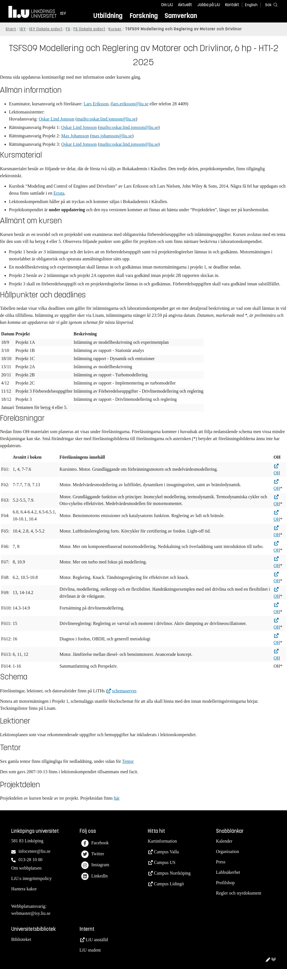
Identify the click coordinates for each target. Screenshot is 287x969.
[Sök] (270, 4)
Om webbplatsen (26, 868)
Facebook (95, 843)
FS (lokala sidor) (89, 29)
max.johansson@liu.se (112, 135)
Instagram (95, 865)
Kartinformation (162, 841)
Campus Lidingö (169, 883)
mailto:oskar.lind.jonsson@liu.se (106, 119)
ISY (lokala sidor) (46, 29)
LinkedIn (94, 876)
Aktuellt (185, 4)
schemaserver (124, 690)
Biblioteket (21, 939)
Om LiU (167, 4)
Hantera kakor (24, 888)
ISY (23, 29)
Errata (59, 193)
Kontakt (232, 4)
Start (11, 29)
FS (68, 29)
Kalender (224, 841)
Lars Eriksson (96, 103)
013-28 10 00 (30, 859)
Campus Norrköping (172, 873)
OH (277, 472)
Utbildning (107, 15)
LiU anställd (97, 939)
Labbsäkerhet (228, 872)
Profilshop (225, 882)
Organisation (227, 851)
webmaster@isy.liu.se (30, 913)
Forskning (143, 15)
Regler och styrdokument (238, 893)
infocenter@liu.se (34, 851)
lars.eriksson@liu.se (130, 103)
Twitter (92, 854)
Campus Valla (166, 851)
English (251, 5)
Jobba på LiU (208, 4)
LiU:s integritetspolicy (31, 878)
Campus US (164, 862)
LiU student (90, 950)
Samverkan (181, 15)
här (116, 798)
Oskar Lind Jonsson (56, 119)
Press (221, 861)
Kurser (115, 29)
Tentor (128, 761)
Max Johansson (75, 135)
